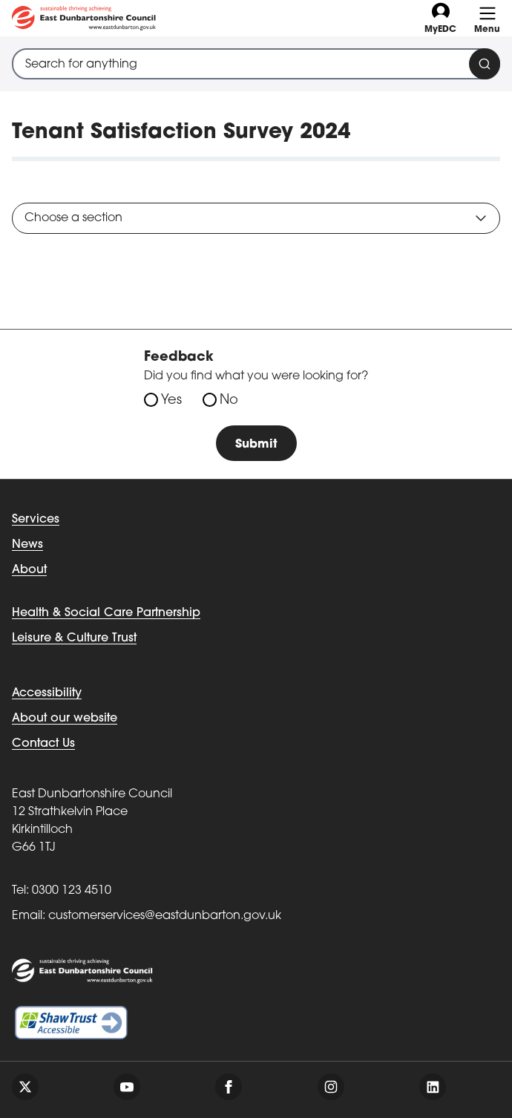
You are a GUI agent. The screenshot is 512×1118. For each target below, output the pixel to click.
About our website (64, 719)
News (27, 545)
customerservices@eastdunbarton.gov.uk (164, 916)
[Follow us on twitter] (25, 1086)
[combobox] (256, 63)
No (229, 400)
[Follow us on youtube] (127, 1086)
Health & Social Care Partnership (106, 613)
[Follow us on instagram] (331, 1086)
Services (35, 520)
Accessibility (47, 693)
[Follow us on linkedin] (432, 1086)
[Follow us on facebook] (228, 1086)
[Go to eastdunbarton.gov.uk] (84, 18)
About (29, 570)
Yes (171, 400)
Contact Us (43, 744)
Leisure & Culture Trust (74, 638)
